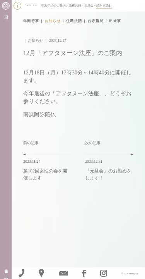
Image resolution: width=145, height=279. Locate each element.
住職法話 (74, 21)
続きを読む (104, 5)
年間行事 (31, 21)
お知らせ (53, 21)
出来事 (115, 21)
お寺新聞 (96, 21)
